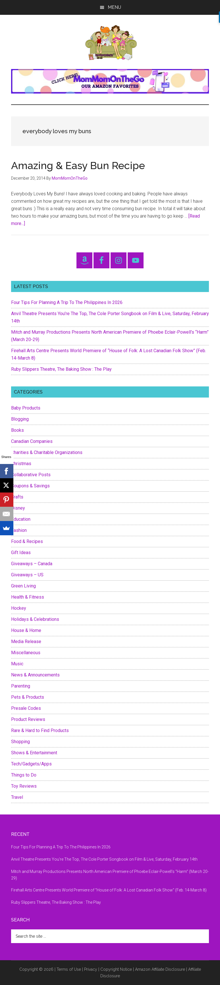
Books (17, 430)
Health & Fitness (27, 597)
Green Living (23, 586)
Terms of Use (69, 969)
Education (20, 519)
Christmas (21, 463)
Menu (114, 7)
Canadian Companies (32, 441)
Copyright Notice (116, 969)
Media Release (26, 641)
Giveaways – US (27, 574)
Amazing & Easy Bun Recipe (78, 165)
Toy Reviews (24, 786)
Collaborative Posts (31, 474)
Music (17, 663)
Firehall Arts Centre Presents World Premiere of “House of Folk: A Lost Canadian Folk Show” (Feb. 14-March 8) (109, 890)
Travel (17, 797)
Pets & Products (27, 697)
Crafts (17, 497)
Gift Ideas (21, 552)
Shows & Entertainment (34, 752)
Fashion (19, 530)
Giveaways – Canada (31, 563)
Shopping (20, 741)
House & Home (26, 630)
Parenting (20, 686)
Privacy (90, 969)
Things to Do (23, 775)
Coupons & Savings (30, 486)
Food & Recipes (27, 541)
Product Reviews (28, 719)
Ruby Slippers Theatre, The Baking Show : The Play (61, 369)
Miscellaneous (25, 652)
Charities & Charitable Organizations (46, 452)
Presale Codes (26, 708)
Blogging (20, 419)
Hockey (18, 608)
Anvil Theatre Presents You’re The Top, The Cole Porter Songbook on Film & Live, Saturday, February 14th (104, 859)
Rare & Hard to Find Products (40, 730)
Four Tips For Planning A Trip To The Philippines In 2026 (67, 302)
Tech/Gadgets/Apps (31, 764)
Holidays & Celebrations (35, 619)
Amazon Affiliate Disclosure (160, 969)
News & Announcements (35, 675)
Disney (18, 508)
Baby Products (25, 408)
